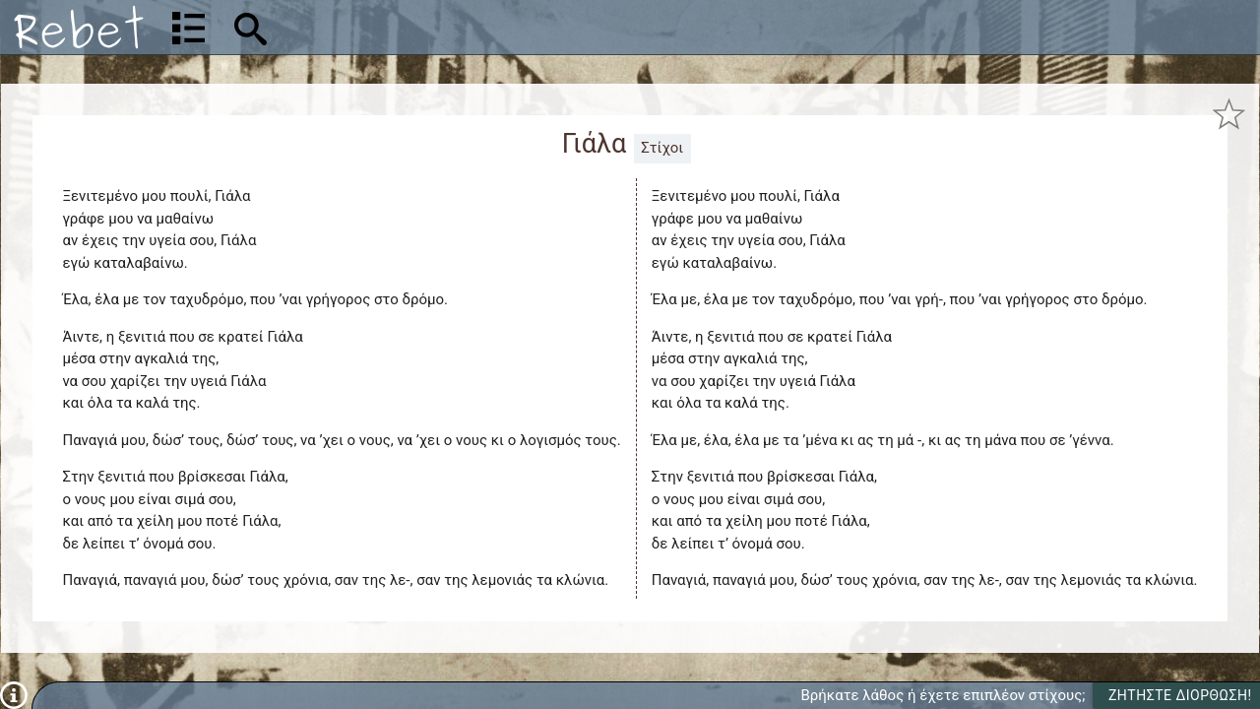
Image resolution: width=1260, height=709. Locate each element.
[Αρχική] (79, 27)
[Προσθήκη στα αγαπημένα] (1229, 114)
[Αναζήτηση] (380, 27)
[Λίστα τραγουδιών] (189, 27)
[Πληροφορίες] (14, 694)
